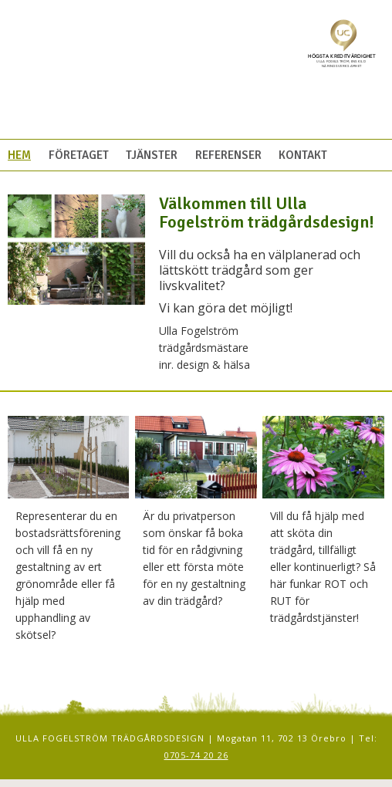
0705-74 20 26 (196, 755)
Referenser (228, 155)
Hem (19, 155)
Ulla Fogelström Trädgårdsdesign (142, 77)
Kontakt (303, 155)
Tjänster (151, 155)
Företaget (79, 155)
